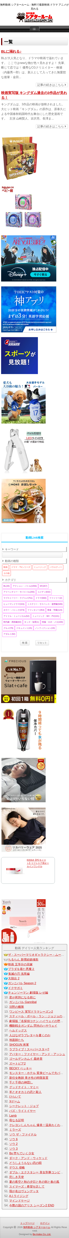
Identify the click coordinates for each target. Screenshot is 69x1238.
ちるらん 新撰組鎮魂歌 (23, 959)
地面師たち (16, 1039)
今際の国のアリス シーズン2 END (31, 1205)
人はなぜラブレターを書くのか (29, 1035)
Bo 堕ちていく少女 (21, 1153)
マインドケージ (19, 1200)
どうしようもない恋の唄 (25, 1162)
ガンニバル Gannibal (23, 1002)
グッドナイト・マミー (24, 1087)
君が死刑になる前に (22, 997)
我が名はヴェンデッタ (24, 1191)
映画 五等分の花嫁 (20, 964)
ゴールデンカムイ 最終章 (25, 1058)
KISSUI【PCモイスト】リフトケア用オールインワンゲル (38, 863)
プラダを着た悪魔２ (21, 969)
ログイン (45, 1223)
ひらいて (15, 1096)
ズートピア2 (17, 1063)
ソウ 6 (13, 1139)
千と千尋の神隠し (21, 1082)
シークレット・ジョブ (24, 1106)
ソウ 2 (13, 1143)
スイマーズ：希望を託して (27, 1186)
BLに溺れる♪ (11, 51)
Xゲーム (14, 1101)
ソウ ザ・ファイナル (22, 1134)
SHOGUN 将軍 (19, 1044)
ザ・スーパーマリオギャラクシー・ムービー (37, 954)
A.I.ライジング (18, 1196)
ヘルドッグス (18, 1030)
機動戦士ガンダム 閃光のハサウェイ (33, 1025)
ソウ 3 (13, 1148)
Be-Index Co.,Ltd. (42, 1234)
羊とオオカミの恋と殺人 (25, 1092)
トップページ (27, 1223)
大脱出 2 (13, 978)
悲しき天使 (16, 1177)
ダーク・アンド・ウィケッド (28, 1158)
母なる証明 (16, 1120)
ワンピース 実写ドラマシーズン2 (31, 1011)
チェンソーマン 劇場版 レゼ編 (28, 992)
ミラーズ (15, 1129)
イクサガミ (15, 988)
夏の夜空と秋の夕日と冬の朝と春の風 (34, 1181)
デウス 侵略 (17, 1167)
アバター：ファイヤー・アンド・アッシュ (37, 1054)
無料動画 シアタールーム (36, 1227)
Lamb (13, 1115)
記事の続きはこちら (51, 84)
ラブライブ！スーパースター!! (29, 1049)
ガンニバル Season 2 (22, 983)
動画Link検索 (34, 537)
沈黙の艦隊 (16, 1006)
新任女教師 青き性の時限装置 (28, 1077)
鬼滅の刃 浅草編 (18, 973)
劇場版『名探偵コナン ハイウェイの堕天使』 (39, 1021)
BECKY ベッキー (20, 1068)
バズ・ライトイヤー (22, 1110)
